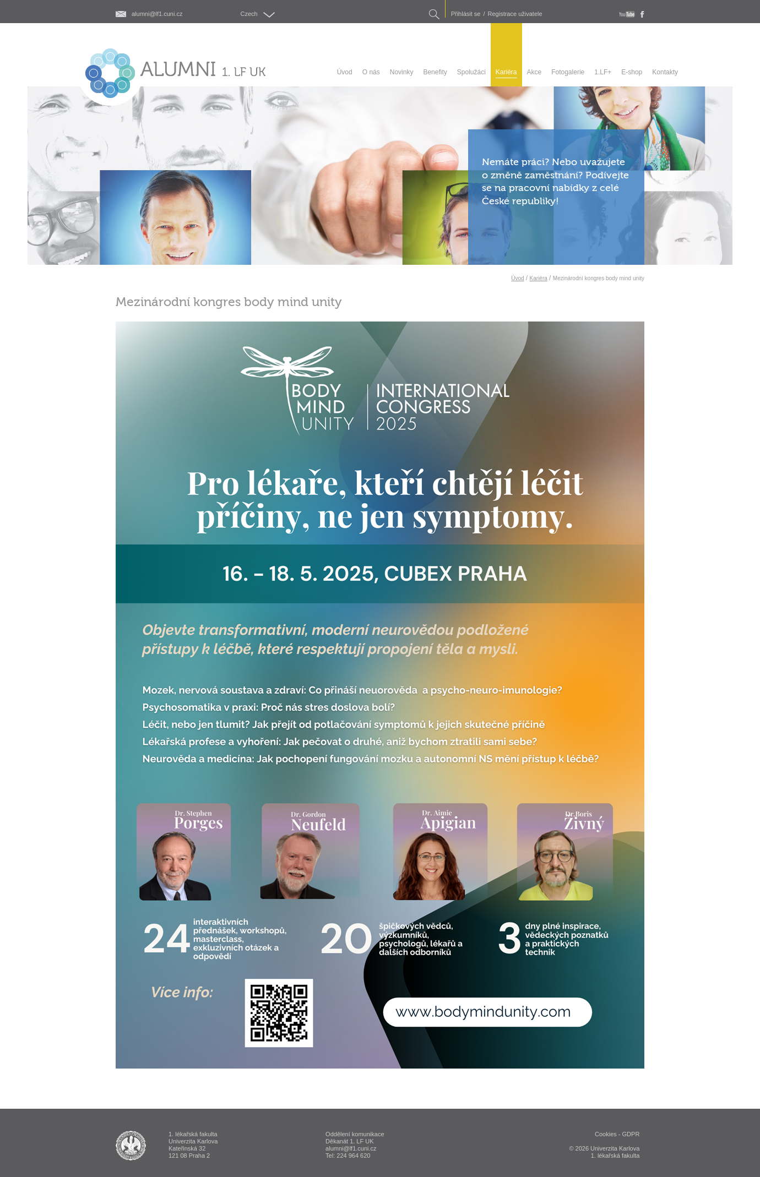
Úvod (517, 278)
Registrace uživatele (515, 14)
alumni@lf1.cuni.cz (157, 14)
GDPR (631, 1134)
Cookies (606, 1134)
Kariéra (538, 278)
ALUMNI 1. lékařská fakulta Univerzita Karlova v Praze (131, 1145)
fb (642, 14)
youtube (627, 14)
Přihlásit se (466, 14)
